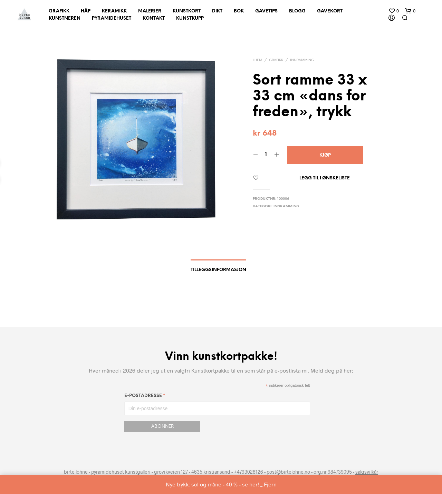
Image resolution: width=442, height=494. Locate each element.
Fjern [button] (270, 484)
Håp (85, 11)
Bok (239, 11)
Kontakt (154, 18)
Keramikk (114, 11)
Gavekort (330, 11)
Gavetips (266, 11)
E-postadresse (144, 397)
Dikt (217, 11)
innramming (302, 60)
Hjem (257, 60)
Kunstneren (64, 18)
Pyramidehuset (111, 18)
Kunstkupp (190, 18)
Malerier (149, 11)
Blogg (297, 11)
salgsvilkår (366, 472)
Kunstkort (187, 11)
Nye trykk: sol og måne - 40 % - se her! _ (215, 484)
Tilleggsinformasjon (218, 270)
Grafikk (59, 11)
